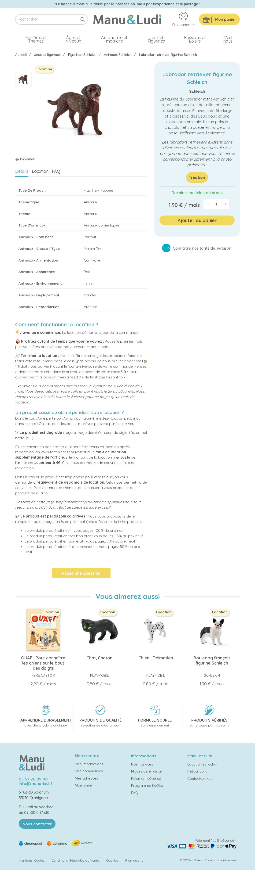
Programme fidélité (147, 785)
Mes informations (89, 764)
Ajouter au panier (197, 220)
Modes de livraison (146, 771)
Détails (21, 171)
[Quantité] (216, 204)
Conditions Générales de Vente (75, 860)
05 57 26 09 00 (33, 779)
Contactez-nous (200, 778)
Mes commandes (89, 771)
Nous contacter (37, 823)
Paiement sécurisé (146, 778)
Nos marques (142, 764)
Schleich (197, 91)
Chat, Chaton (99, 658)
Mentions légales (31, 860)
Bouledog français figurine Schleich (211, 660)
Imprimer (25, 159)
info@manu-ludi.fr (36, 783)
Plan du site (134, 860)
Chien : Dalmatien (155, 658)
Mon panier (84, 785)
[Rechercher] (51, 19)
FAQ (56, 171)
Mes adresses (86, 778)
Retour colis (197, 771)
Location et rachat (202, 764)
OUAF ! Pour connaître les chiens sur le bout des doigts (43, 663)
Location (40, 171)
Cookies (112, 860)
